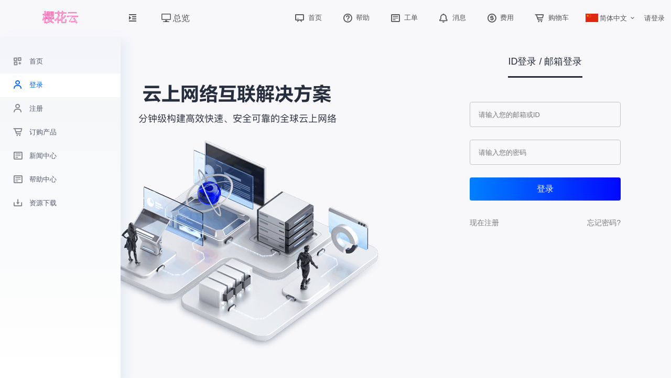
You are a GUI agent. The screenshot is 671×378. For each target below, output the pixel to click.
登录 (545, 188)
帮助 (355, 18)
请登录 (654, 18)
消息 (451, 18)
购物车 (551, 18)
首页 (307, 18)
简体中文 (606, 18)
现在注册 (484, 222)
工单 (403, 18)
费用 (499, 18)
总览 (175, 18)
